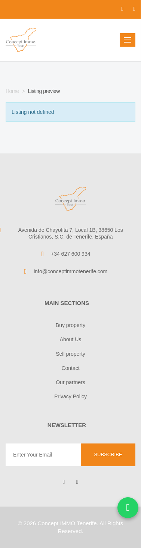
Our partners (70, 382)
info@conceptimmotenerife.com (70, 271)
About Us (71, 339)
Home (12, 91)
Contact (70, 368)
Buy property (70, 325)
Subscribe (108, 454)
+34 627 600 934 (71, 254)
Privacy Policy (70, 396)
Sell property (70, 354)
